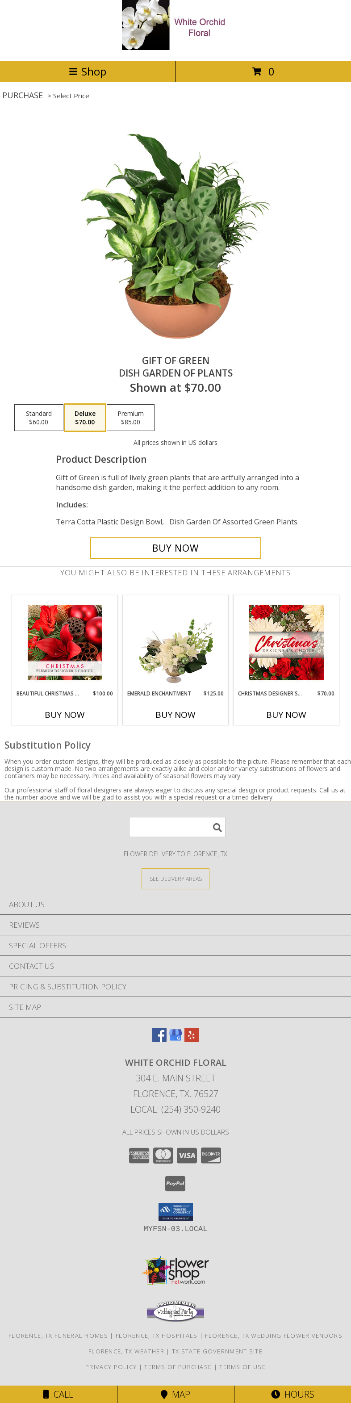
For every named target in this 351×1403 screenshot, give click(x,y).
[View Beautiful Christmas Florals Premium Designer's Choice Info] (65, 642)
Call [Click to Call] (58, 1394)
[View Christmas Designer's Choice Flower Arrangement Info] (286, 642)
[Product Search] (177, 827)
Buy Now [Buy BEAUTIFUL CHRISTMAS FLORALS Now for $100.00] (65, 714)
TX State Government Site (217, 1351)
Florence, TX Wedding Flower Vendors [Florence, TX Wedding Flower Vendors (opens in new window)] (274, 1336)
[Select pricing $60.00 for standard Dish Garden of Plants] (39, 418)
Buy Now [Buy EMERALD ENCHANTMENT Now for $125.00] (175, 714)
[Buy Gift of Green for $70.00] (175, 548)
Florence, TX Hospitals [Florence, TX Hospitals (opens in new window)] (157, 1336)
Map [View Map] (175, 1394)
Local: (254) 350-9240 (175, 1109)
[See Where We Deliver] (175, 878)
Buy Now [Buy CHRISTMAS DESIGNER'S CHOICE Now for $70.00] (286, 714)
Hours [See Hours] (292, 1394)
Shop (87, 71)
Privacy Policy (111, 1367)
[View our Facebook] (159, 1039)
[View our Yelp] (191, 1039)
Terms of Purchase (178, 1367)
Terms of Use (242, 1367)
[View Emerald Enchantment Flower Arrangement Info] (175, 643)
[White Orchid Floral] (175, 47)
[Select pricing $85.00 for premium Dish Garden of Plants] (130, 418)
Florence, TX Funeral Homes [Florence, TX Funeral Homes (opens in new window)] (58, 1336)
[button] (176, 1212)
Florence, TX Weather (126, 1351)
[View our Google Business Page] (175, 1039)
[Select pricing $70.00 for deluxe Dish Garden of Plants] (85, 418)
